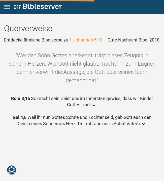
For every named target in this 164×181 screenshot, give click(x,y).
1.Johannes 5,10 (86, 39)
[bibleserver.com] (38, 7)
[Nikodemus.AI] (11, 169)
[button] (7, 7)
